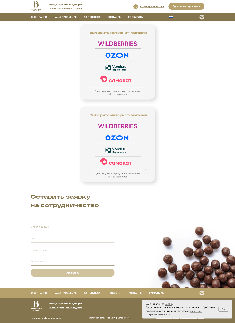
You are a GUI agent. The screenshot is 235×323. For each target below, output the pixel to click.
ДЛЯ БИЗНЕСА (92, 17)
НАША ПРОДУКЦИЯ (65, 17)
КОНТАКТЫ (114, 17)
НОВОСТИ (114, 293)
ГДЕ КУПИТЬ (135, 17)
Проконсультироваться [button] (186, 6)
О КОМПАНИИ (39, 17)
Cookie (168, 304)
